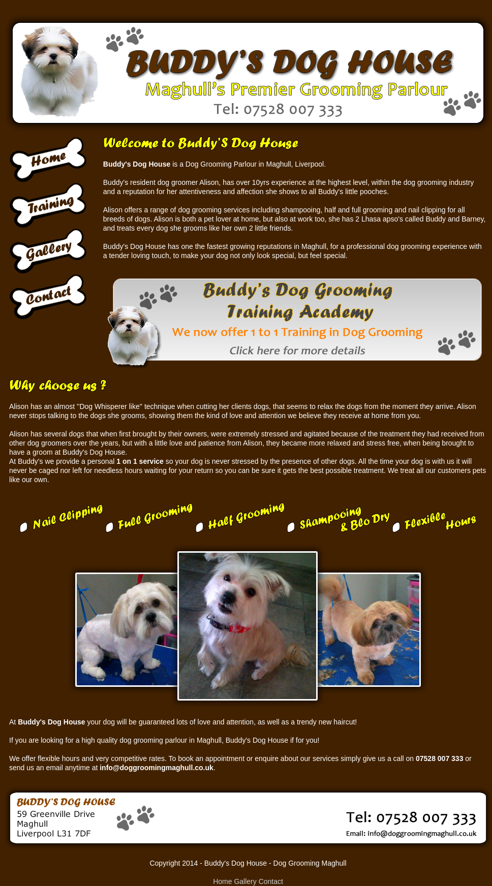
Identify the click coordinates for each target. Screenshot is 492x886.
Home (222, 881)
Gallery (245, 881)
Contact (271, 881)
